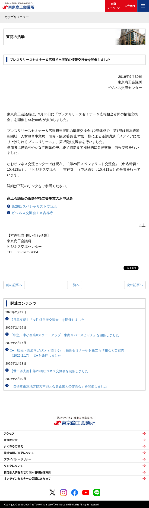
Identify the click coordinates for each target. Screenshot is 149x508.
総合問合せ (11, 440)
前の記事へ (14, 285)
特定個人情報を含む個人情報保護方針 (27, 472)
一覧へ (74, 285)
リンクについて (13, 466)
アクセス (9, 433)
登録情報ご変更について (19, 453)
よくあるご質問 (13, 446)
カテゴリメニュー (17, 17)
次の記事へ (135, 285)
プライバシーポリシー (18, 459)
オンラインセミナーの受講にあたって (27, 478)
